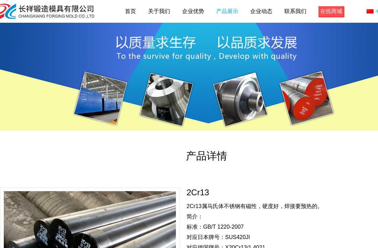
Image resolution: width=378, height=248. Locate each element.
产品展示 (227, 11)
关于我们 (159, 11)
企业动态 (261, 11)
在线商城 (331, 11)
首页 (130, 11)
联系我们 (295, 11)
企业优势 (193, 11)
